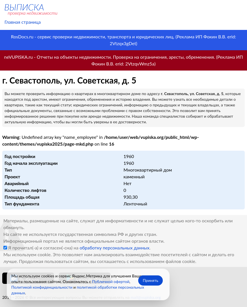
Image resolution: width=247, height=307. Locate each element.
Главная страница (23, 22)
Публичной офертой (110, 281)
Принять (150, 280)
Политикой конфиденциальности (41, 287)
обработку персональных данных (115, 247)
